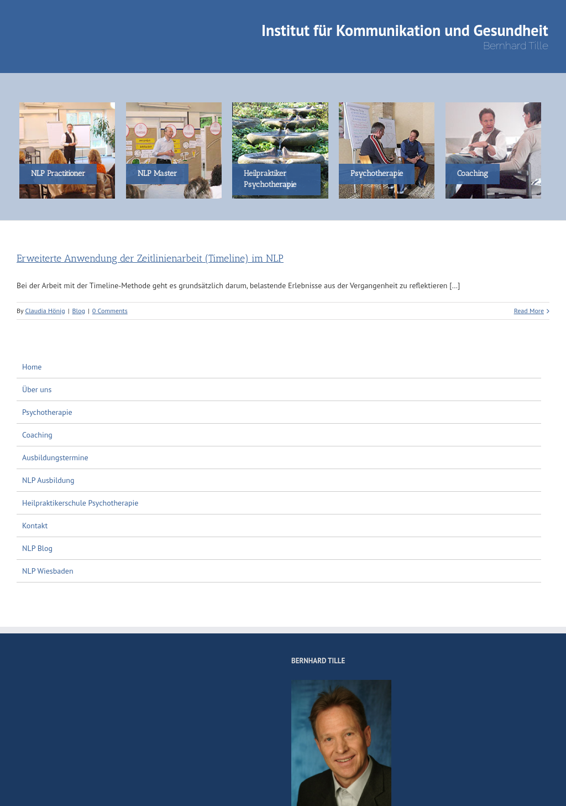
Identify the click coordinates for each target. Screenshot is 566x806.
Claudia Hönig (45, 310)
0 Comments (110, 310)
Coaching (37, 435)
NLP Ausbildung (48, 480)
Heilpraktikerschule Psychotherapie (80, 503)
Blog (78, 310)
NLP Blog (37, 548)
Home (31, 367)
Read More (529, 310)
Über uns (36, 389)
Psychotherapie (47, 412)
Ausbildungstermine (55, 457)
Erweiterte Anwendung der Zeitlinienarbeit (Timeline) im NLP (150, 258)
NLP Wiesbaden (48, 571)
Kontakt (35, 526)
